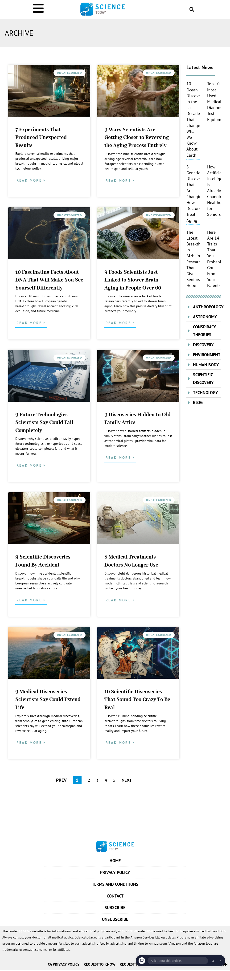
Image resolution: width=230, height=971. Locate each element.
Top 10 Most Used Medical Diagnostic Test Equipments (218, 101)
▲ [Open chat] (213, 960)
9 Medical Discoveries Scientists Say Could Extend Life (48, 700)
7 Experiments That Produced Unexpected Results (41, 137)
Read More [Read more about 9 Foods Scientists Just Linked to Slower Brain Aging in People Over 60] (119, 323)
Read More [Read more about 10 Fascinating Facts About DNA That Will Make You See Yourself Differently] (30, 323)
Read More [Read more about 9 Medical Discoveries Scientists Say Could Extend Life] (30, 742)
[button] (192, 9)
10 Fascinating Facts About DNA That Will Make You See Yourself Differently (49, 280)
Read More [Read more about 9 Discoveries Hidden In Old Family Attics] (119, 457)
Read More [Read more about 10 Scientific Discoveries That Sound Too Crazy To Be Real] (119, 742)
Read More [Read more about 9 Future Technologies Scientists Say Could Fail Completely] (30, 465)
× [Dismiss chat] (220, 960)
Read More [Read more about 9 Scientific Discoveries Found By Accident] (30, 600)
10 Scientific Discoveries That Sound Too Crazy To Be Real (137, 700)
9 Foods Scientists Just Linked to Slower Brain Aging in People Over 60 (132, 280)
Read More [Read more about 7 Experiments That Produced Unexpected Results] (30, 180)
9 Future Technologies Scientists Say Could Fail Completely (44, 423)
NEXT (127, 780)
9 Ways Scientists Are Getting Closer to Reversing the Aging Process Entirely (136, 137)
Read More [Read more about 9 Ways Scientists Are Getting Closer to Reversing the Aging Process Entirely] (119, 180)
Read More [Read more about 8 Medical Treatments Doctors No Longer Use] (119, 600)
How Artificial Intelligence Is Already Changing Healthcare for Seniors (218, 190)
